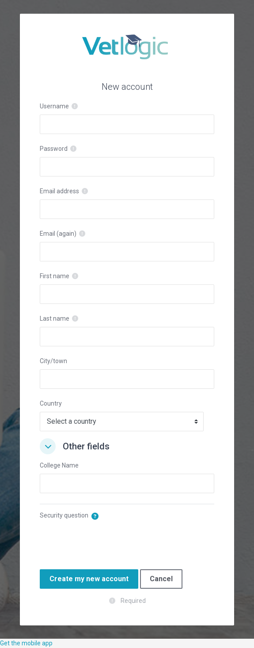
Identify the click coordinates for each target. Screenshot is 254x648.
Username (54, 106)
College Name (59, 465)
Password (54, 148)
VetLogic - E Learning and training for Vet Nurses (127, 47)
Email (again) (58, 233)
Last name (54, 318)
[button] (48, 446)
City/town (53, 360)
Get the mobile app (26, 643)
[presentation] (107, 541)
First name (54, 276)
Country (51, 403)
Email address (59, 191)
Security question (64, 515)
